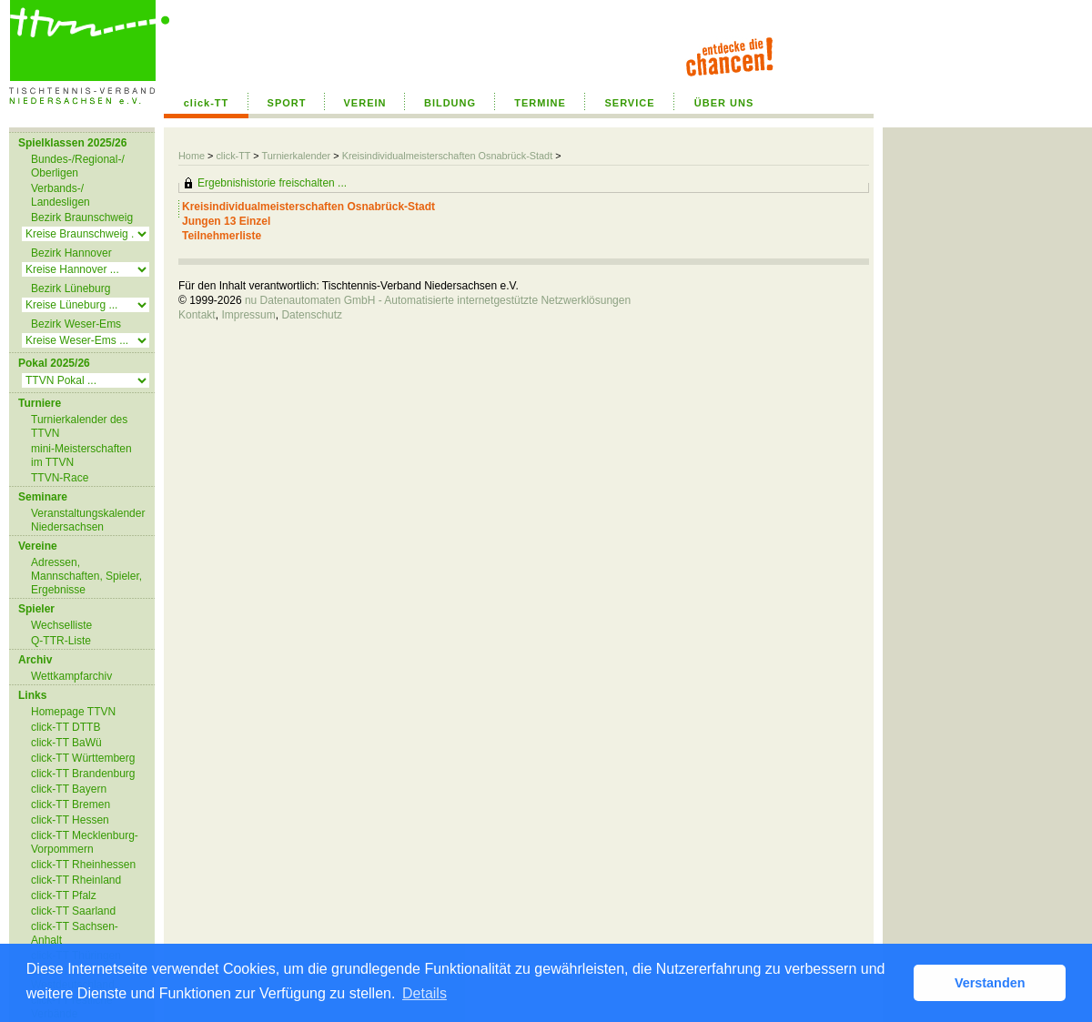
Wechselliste (61, 625)
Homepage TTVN (73, 711)
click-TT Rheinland (76, 880)
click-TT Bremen (70, 804)
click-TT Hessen (70, 820)
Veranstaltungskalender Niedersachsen (88, 520)
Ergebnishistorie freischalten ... (272, 183)
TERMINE (540, 102)
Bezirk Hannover (71, 253)
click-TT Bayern (68, 789)
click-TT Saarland (73, 911)
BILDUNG (450, 102)
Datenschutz (311, 315)
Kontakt (197, 315)
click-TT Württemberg (83, 758)
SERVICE (629, 102)
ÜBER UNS (723, 102)
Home (191, 155)
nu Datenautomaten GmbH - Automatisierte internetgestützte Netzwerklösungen (438, 300)
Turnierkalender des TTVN (79, 426)
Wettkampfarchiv (71, 676)
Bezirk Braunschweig (82, 217)
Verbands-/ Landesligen (60, 195)
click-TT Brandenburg (83, 773)
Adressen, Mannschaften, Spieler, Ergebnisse (86, 576)
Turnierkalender (295, 155)
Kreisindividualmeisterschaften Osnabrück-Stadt (449, 155)
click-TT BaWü (66, 742)
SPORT (287, 102)
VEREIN (365, 102)
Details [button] (424, 993)
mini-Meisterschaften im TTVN (81, 455)
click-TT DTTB (65, 727)
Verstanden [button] (990, 983)
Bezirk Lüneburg (70, 288)
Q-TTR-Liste (61, 640)
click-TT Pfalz (63, 895)
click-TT (206, 102)
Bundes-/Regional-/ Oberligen (78, 166)
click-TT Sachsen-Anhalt (74, 933)
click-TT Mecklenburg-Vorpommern (84, 842)
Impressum (248, 315)
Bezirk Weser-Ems (76, 324)
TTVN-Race (59, 477)
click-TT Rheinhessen (83, 864)
